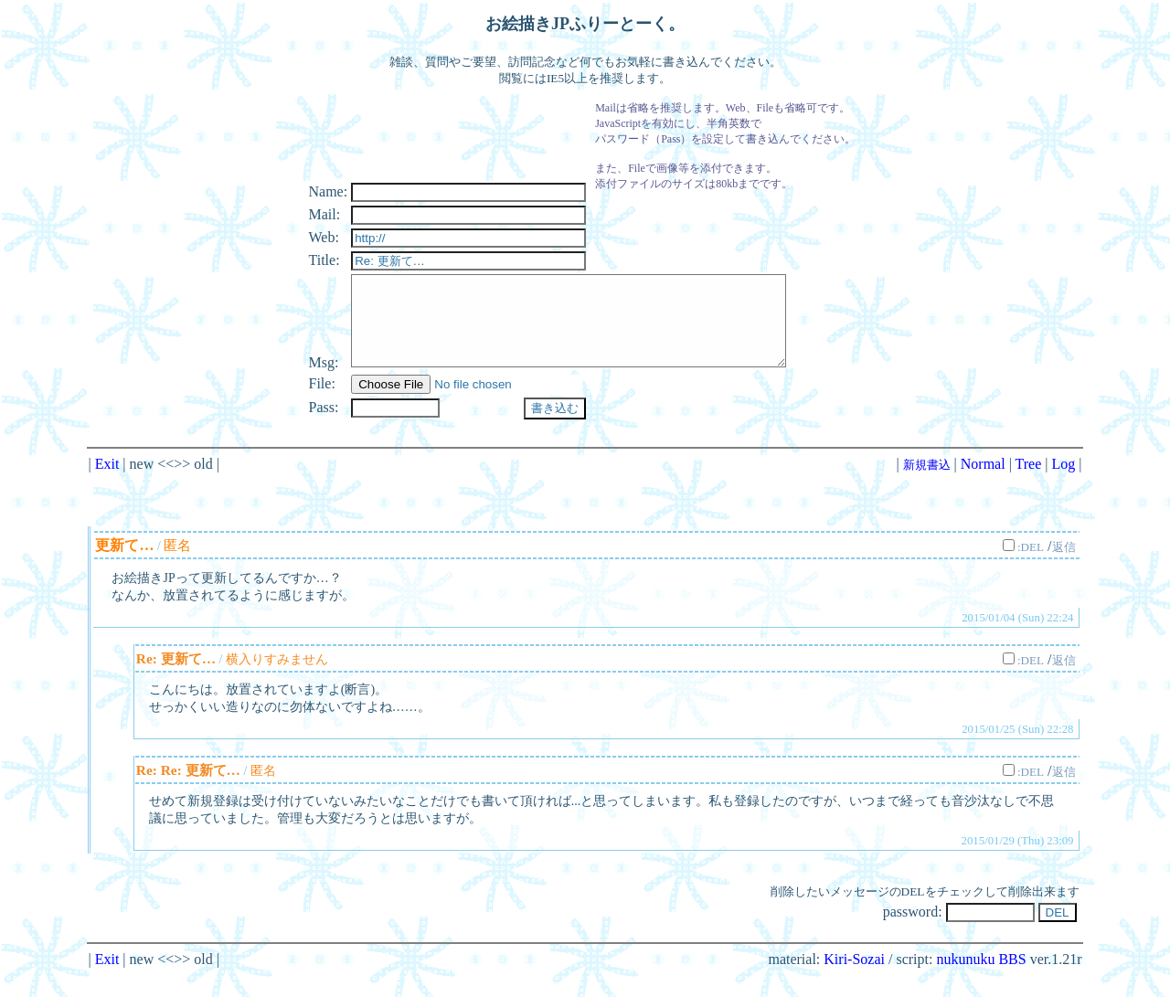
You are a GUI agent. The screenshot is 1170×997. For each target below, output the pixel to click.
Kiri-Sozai (854, 981)
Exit (107, 485)
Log (1064, 485)
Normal (983, 485)
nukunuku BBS (981, 981)
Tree (1029, 485)
